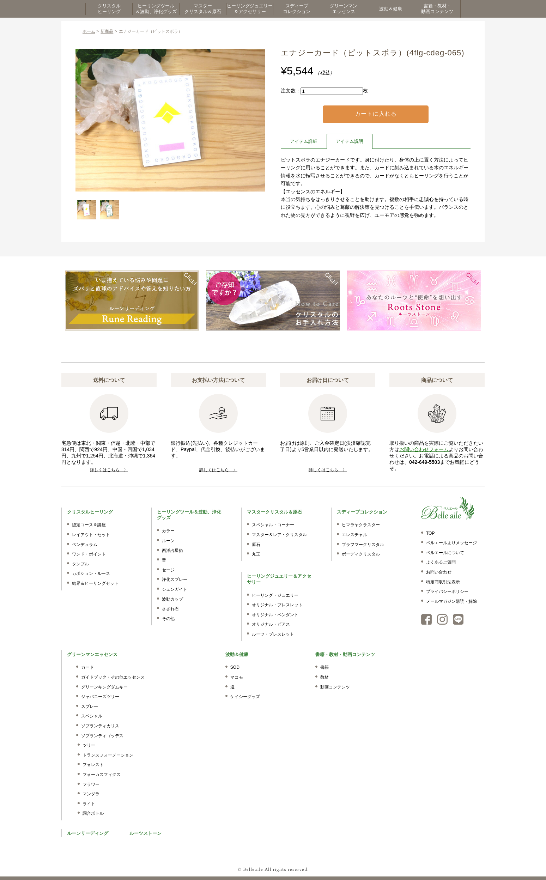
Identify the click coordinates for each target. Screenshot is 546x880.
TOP (430, 533)
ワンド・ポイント (89, 554)
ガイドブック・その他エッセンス (113, 677)
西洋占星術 (172, 550)
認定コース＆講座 (89, 524)
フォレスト (93, 764)
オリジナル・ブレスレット (277, 604)
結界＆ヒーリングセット (95, 583)
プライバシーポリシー (447, 591)
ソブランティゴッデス (102, 735)
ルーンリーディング (87, 833)
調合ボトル (93, 813)
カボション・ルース (91, 573)
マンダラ (91, 793)
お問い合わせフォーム (424, 449)
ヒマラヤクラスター (361, 524)
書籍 (324, 667)
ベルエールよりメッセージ (451, 542)
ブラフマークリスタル (363, 544)
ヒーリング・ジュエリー (275, 595)
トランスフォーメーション (108, 755)
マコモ (236, 677)
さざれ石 (170, 608)
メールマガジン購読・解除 (451, 601)
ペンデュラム (84, 544)
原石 (256, 544)
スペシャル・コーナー (273, 524)
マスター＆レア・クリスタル (279, 534)
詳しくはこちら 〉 (109, 469)
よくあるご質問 (441, 562)
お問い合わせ (438, 572)
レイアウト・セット (91, 534)
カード (87, 667)
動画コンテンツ (335, 687)
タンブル (80, 564)
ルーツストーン (145, 833)
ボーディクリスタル (361, 554)
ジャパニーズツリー (100, 696)
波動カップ (172, 599)
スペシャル (91, 716)
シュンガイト (174, 589)
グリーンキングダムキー (104, 687)
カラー (168, 530)
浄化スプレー (174, 579)
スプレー (89, 706)
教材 (324, 677)
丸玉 (256, 554)
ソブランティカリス (100, 725)
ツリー (89, 745)
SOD (234, 667)
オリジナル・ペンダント (275, 614)
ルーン (168, 540)
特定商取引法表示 (443, 581)
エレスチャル (354, 534)
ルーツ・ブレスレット (273, 634)
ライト (89, 803)
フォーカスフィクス (102, 774)
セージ (168, 570)
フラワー (91, 784)
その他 (168, 618)
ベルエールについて (445, 552)
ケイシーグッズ (245, 696)
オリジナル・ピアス (271, 624)
